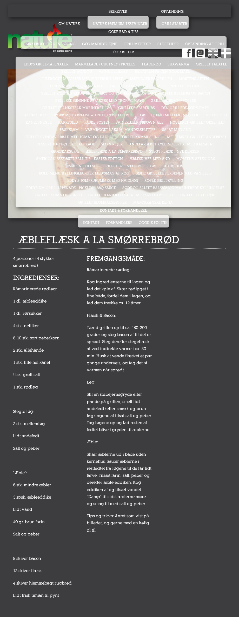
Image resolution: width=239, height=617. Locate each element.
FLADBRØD (151, 64)
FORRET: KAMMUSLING (140, 137)
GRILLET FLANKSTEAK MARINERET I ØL (77, 108)
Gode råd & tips (123, 32)
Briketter (118, 12)
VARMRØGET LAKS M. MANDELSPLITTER (120, 130)
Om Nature (69, 24)
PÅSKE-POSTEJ (96, 122)
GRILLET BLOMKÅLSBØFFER (102, 202)
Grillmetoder (137, 44)
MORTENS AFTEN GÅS (195, 159)
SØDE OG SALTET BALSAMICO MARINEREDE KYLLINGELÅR (173, 188)
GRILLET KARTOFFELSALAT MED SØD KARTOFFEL (131, 195)
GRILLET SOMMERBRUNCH (58, 195)
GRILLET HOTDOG (76, 71)
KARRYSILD (68, 122)
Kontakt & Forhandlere (123, 210)
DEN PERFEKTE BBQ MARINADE (77, 86)
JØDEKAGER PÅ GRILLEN (150, 79)
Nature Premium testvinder (120, 24)
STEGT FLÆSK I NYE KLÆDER (174, 151)
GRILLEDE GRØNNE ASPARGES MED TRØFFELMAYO (99, 101)
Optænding (172, 12)
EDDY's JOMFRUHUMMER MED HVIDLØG (102, 181)
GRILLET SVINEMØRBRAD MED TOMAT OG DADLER (69, 137)
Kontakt (91, 223)
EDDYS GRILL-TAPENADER (46, 64)
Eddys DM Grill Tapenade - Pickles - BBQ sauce (71, 188)
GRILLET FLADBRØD (197, 195)
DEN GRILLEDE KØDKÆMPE (185, 108)
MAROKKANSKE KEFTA (153, 202)
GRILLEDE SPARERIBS (136, 108)
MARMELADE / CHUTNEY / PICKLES (105, 64)
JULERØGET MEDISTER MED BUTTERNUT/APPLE (82, 79)
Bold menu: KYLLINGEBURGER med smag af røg (84, 173)
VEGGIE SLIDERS (113, 71)
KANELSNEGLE (39, 122)
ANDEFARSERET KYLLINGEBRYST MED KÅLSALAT (171, 144)
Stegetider (168, 44)
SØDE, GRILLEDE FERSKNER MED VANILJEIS (174, 173)
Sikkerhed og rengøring (51, 44)
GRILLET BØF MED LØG (123, 166)
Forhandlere (119, 223)
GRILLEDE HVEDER (166, 166)
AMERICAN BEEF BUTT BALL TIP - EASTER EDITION (79, 159)
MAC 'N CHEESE (82, 166)
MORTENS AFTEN (194, 79)
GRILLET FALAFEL (211, 64)
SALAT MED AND (176, 130)
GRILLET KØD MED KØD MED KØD (170, 115)
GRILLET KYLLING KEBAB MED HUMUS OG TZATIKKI (86, 93)
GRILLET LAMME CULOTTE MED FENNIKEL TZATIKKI (155, 86)
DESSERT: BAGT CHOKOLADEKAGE (66, 144)
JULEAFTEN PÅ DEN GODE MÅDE (162, 71)
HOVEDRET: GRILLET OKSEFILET (197, 122)
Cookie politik (153, 223)
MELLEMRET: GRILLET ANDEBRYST (197, 137)
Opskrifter (123, 52)
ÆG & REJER (112, 144)
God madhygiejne (99, 44)
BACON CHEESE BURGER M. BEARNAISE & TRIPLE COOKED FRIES (78, 115)
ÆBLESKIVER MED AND (149, 159)
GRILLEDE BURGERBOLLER (173, 101)
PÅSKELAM (69, 130)
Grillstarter (174, 24)
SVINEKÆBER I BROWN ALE (139, 122)
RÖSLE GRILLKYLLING (163, 181)
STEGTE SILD (217, 115)
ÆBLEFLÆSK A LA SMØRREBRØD (114, 151)
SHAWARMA (178, 64)
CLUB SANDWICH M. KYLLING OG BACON (174, 93)
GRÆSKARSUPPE (65, 151)
